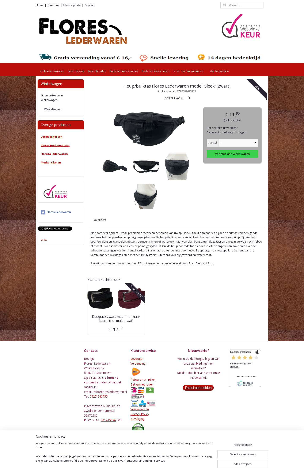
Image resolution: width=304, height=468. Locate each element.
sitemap (139, 460)
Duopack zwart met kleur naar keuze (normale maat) (116, 319)
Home (39, 5)
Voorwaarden (139, 409)
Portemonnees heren (155, 71)
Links (44, 240)
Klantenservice (219, 71)
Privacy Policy (139, 414)
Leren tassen (76, 71)
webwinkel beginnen (164, 460)
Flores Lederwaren (56, 212)
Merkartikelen (51, 162)
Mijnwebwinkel (201, 460)
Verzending (137, 363)
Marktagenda (72, 5)
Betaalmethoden (141, 384)
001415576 (108, 420)
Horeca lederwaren (54, 154)
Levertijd (136, 359)
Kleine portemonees (55, 145)
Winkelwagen (52, 109)
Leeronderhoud (141, 444)
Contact (89, 5)
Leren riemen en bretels (188, 71)
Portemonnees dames (124, 71)
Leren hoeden (97, 71)
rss (148, 460)
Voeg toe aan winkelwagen (232, 154)
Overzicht (100, 220)
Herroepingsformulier (145, 439)
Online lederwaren (52, 71)
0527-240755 (99, 396)
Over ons (53, 5)
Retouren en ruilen (143, 379)
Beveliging (137, 419)
